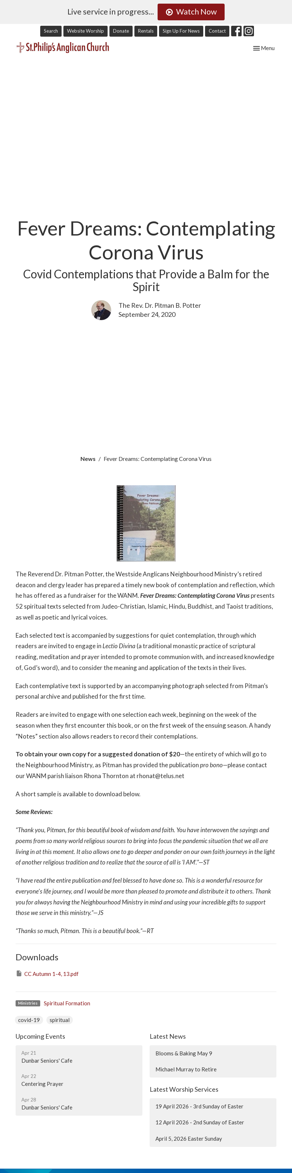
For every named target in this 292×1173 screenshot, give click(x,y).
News (88, 458)
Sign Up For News (181, 31)
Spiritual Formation (67, 1003)
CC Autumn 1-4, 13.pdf (47, 973)
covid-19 (29, 1020)
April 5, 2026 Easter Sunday (188, 1138)
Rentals (146, 31)
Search (51, 31)
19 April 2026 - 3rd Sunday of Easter (199, 1106)
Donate (121, 31)
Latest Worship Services (184, 1089)
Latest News (168, 1036)
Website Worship (85, 31)
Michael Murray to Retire (186, 1069)
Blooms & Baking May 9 (183, 1053)
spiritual (60, 1020)
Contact (217, 31)
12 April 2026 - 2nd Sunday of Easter (199, 1122)
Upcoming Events (40, 1036)
